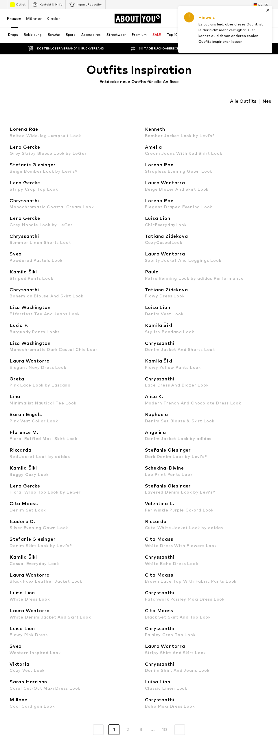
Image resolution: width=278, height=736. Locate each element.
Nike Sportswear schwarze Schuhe (37, 391)
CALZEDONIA (151, 482)
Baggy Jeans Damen (25, 365)
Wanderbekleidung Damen (163, 357)
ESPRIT (146, 507)
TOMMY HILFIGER (22, 507)
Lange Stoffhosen (156, 349)
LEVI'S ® (147, 474)
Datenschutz (129, 671)
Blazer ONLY (150, 382)
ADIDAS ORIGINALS (24, 482)
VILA (11, 457)
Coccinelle (16, 516)
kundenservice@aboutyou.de (103, 292)
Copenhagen (151, 465)
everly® (146, 448)
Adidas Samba (152, 407)
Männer (34, 18)
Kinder (53, 18)
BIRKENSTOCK (19, 499)
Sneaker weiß (151, 416)
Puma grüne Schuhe (24, 374)
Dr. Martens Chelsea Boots (30, 357)
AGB (154, 671)
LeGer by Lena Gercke (159, 524)
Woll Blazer (149, 374)
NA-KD (13, 474)
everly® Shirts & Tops (25, 399)
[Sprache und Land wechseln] (261, 4)
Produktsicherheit (248, 671)
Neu (266, 101)
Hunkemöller (18, 524)
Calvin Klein (17, 490)
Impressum (176, 671)
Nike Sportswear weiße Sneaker (35, 407)
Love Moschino (152, 490)
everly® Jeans (19, 424)
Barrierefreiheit (210, 671)
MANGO (147, 457)
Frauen (14, 18)
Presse (44, 671)
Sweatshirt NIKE (21, 416)
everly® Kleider (153, 424)
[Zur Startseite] (138, 18)
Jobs (63, 671)
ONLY (11, 448)
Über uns (21, 671)
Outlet (17, 4)
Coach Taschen (153, 399)
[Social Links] (12, 582)
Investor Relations (93, 671)
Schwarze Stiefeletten (27, 382)
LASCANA (15, 465)
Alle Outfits (243, 101)
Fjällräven (148, 516)
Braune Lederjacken (157, 391)
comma (146, 499)
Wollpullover (150, 365)
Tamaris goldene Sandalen (30, 349)
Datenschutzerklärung (56, 287)
